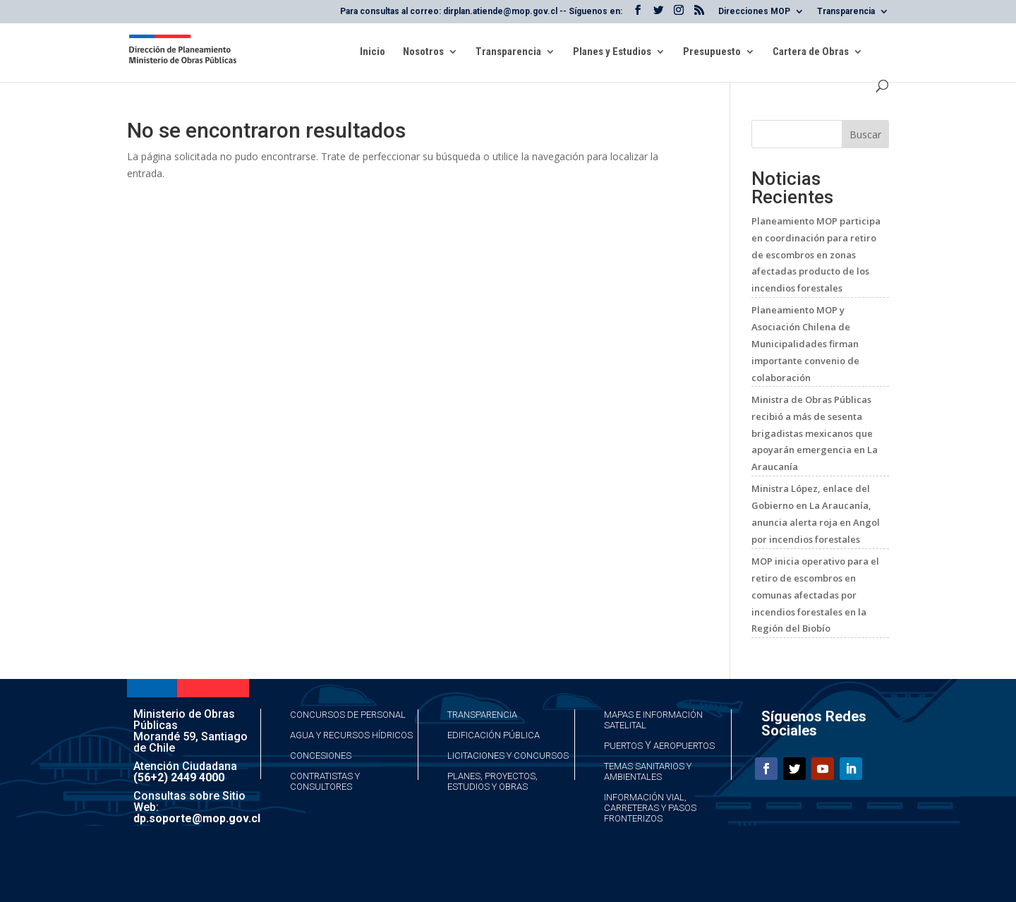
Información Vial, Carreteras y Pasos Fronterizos (650, 808)
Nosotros (423, 52)
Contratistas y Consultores (325, 781)
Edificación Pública (493, 735)
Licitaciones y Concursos (508, 755)
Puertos (623, 745)
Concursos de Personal (348, 714)
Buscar (865, 134)
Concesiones (320, 755)
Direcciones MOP (754, 11)
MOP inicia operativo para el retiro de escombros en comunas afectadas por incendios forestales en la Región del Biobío (815, 595)
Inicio (372, 52)
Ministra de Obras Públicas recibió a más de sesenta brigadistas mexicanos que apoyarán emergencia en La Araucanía (814, 433)
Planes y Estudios (612, 52)
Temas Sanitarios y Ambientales (647, 771)
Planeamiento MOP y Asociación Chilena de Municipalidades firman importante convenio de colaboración (805, 343)
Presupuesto (712, 52)
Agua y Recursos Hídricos (351, 735)
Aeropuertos (684, 745)
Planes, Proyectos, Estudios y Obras (492, 781)
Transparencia (846, 11)
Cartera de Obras (811, 52)
